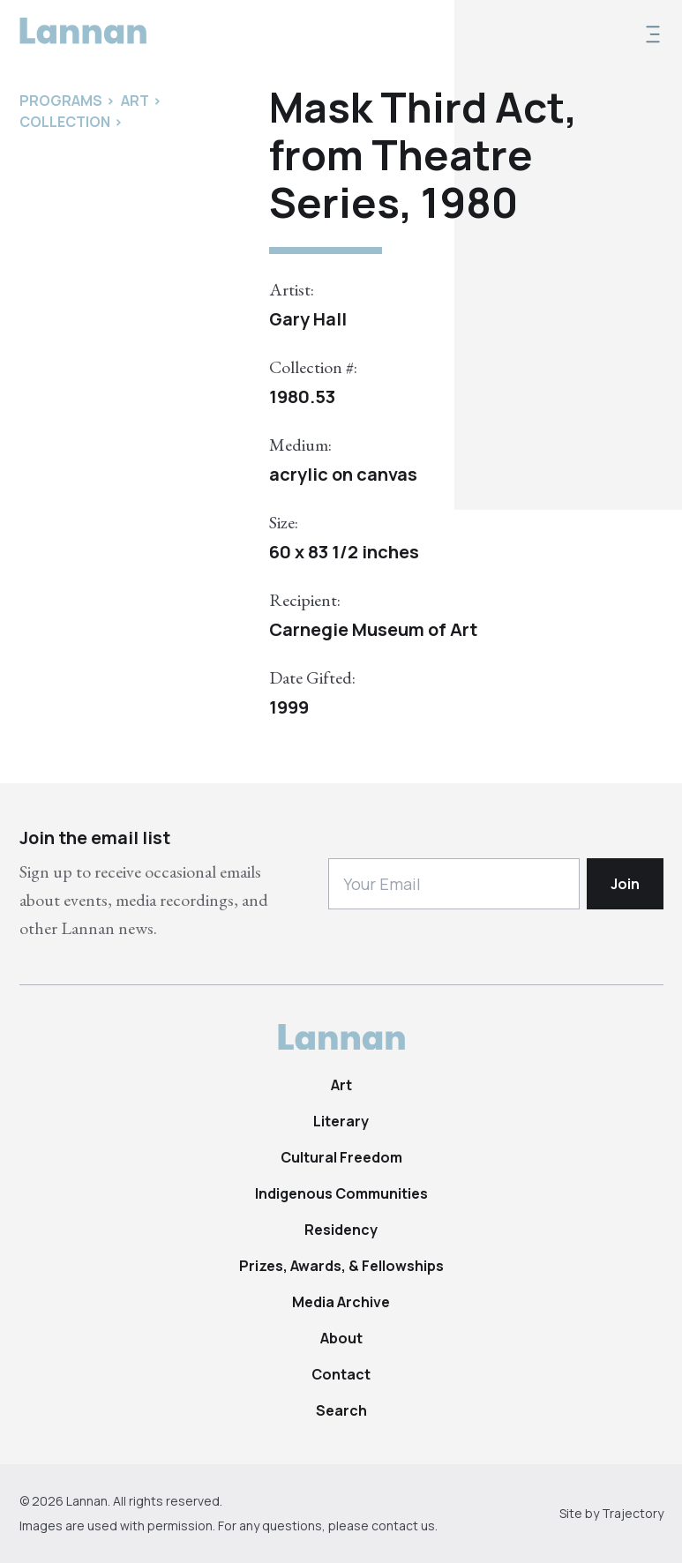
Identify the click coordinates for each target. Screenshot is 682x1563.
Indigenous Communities (341, 1193)
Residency (341, 1229)
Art (341, 1085)
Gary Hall (308, 319)
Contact (341, 1374)
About (341, 1338)
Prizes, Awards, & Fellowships (341, 1265)
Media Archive (341, 1302)
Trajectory (632, 1513)
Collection (64, 121)
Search (341, 1410)
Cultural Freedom (341, 1157)
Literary (341, 1121)
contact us (403, 1525)
